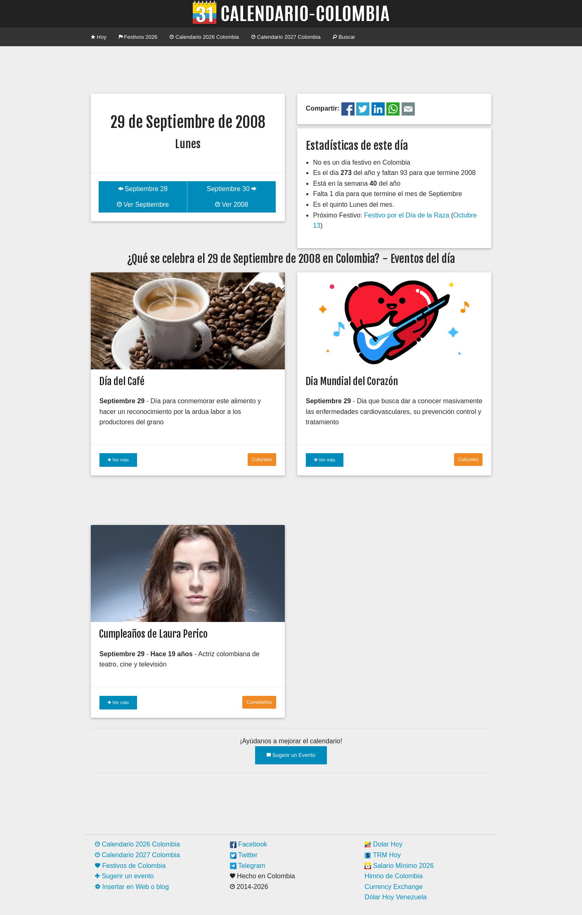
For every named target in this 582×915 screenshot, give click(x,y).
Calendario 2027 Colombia (286, 37)
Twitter (244, 854)
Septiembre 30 (232, 188)
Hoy (98, 37)
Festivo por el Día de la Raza (406, 215)
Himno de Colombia (393, 876)
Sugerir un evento (124, 876)
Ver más (118, 459)
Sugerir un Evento (291, 755)
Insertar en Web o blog (132, 886)
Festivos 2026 (138, 37)
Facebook (248, 844)
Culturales (262, 459)
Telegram (247, 865)
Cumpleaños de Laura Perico (153, 634)
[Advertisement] (291, 68)
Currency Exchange (393, 886)
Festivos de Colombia (130, 865)
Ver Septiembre (143, 204)
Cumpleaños (259, 702)
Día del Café (121, 381)
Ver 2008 (231, 204)
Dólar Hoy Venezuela (395, 897)
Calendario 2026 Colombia (204, 37)
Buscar (344, 37)
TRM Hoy (382, 854)
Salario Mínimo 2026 (398, 865)
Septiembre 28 (143, 188)
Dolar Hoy (383, 844)
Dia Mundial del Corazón (351, 381)
